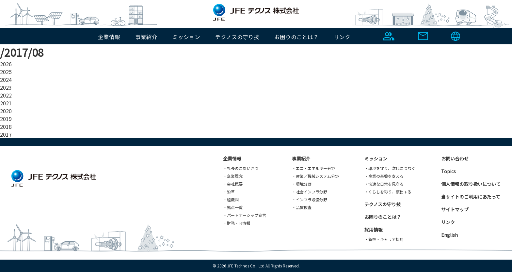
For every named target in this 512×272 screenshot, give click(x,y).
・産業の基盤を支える (384, 176)
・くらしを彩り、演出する (387, 191)
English (449, 235)
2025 (6, 72)
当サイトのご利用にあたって (470, 196)
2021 (6, 103)
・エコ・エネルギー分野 (313, 168)
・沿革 (229, 191)
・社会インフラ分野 (309, 191)
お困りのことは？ (296, 37)
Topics (448, 171)
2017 (6, 134)
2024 (6, 79)
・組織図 (231, 199)
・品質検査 (302, 207)
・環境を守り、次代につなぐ (389, 168)
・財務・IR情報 (236, 223)
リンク (342, 37)
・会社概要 (233, 184)
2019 (6, 119)
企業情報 (109, 37)
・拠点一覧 (233, 207)
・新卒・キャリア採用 (384, 239)
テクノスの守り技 (237, 37)
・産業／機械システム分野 (315, 176)
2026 (6, 64)
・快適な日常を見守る (384, 184)
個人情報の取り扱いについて (471, 184)
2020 (6, 111)
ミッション (186, 37)
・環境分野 (302, 184)
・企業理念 (233, 176)
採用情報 (373, 229)
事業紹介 (146, 37)
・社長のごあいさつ (240, 168)
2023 (6, 87)
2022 (6, 95)
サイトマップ (455, 209)
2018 (6, 126)
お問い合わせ (455, 158)
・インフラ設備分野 (309, 199)
